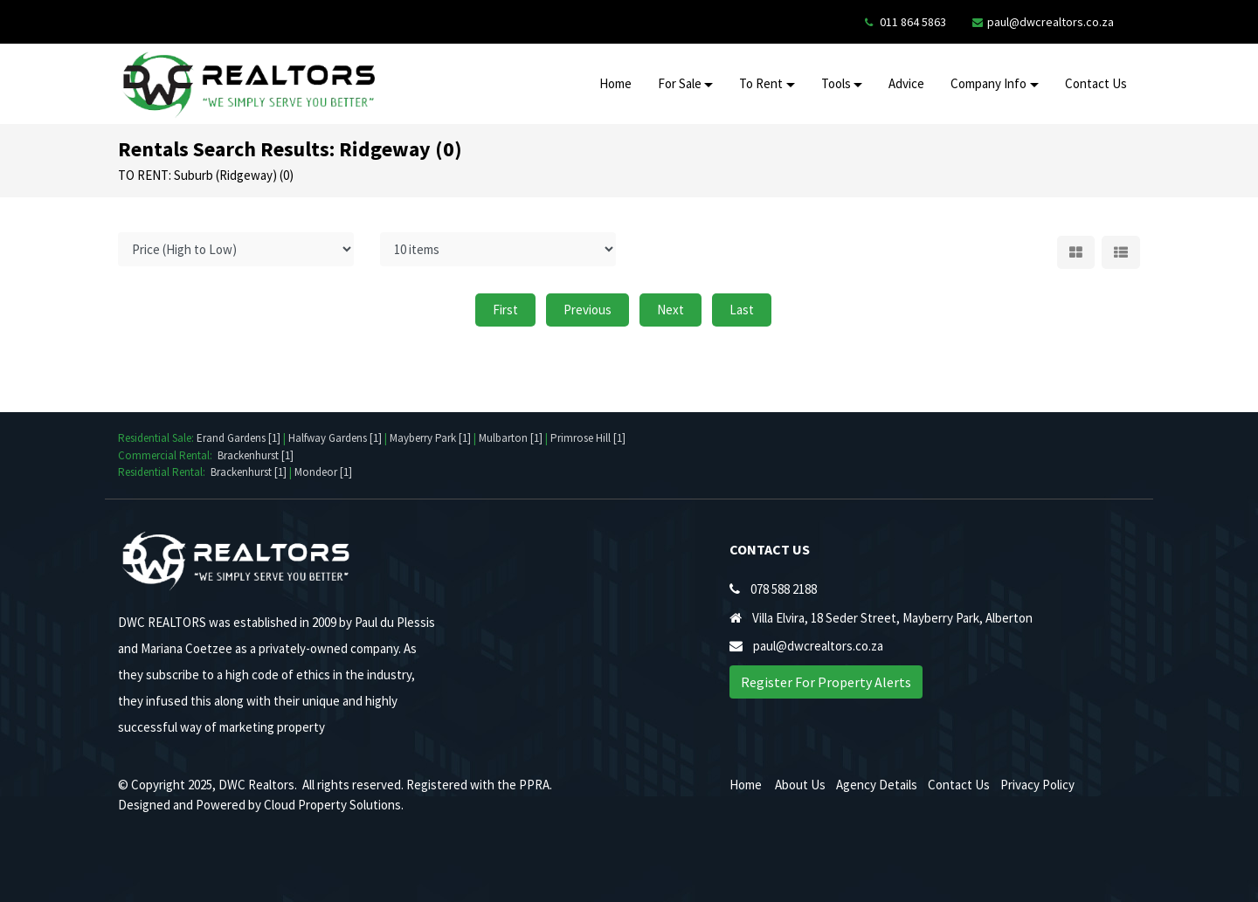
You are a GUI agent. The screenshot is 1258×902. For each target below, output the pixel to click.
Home (615, 83)
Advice (906, 83)
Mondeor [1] (323, 472)
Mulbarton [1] (511, 437)
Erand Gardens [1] (238, 437)
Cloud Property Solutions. (334, 804)
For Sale (680, 83)
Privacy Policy (1037, 784)
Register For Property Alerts (826, 682)
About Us (800, 784)
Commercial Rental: (168, 455)
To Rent (761, 83)
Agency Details (876, 784)
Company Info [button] (988, 83)
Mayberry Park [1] (430, 437)
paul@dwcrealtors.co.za (1050, 22)
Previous (587, 309)
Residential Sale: (157, 437)
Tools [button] (836, 83)
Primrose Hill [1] (588, 437)
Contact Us (1096, 83)
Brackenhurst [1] (256, 455)
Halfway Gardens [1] (335, 437)
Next (670, 309)
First (505, 309)
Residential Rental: (164, 472)
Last (741, 309)
